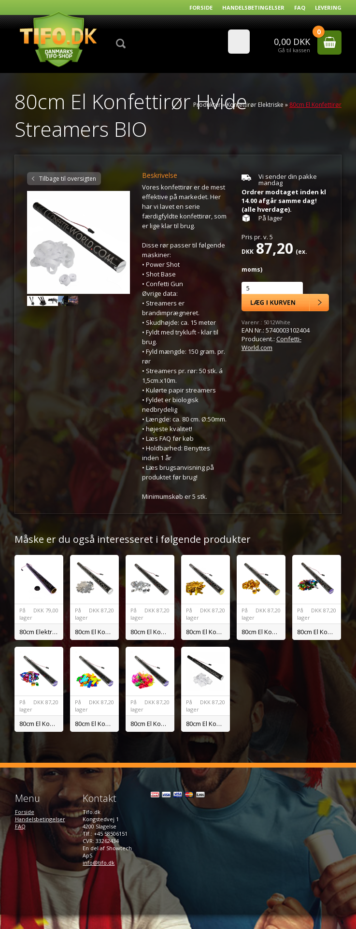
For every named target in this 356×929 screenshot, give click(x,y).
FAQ (299, 7)
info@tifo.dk (98, 862)
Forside (201, 7)
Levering (328, 7)
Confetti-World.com (271, 343)
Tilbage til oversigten (67, 178)
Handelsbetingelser (253, 7)
